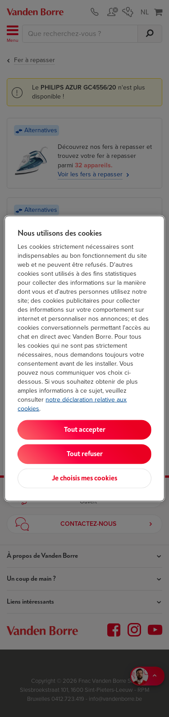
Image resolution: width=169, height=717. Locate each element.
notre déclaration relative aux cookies (72, 404)
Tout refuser (85, 454)
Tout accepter (84, 430)
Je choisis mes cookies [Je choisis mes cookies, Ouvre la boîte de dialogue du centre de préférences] (84, 478)
